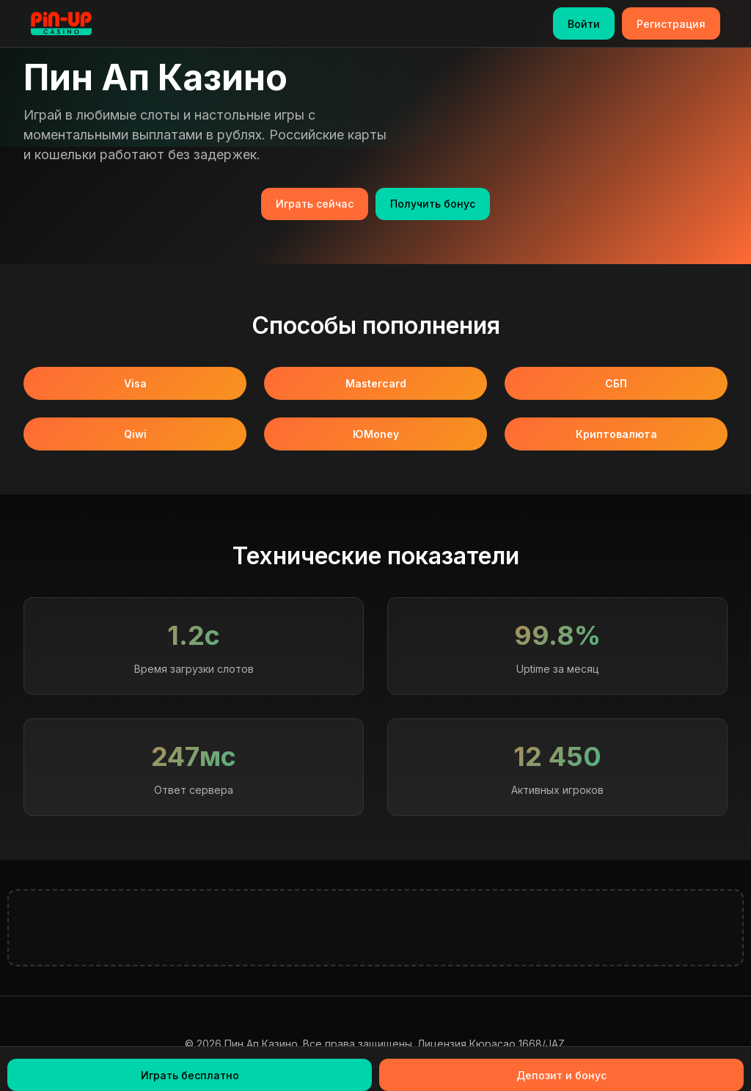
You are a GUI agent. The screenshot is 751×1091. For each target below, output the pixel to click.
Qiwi (135, 434)
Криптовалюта (616, 434)
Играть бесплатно (190, 1075)
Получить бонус (432, 203)
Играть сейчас (314, 203)
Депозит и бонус (561, 1075)
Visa (135, 383)
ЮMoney (376, 434)
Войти (584, 24)
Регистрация (671, 24)
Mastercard (375, 383)
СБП (616, 383)
